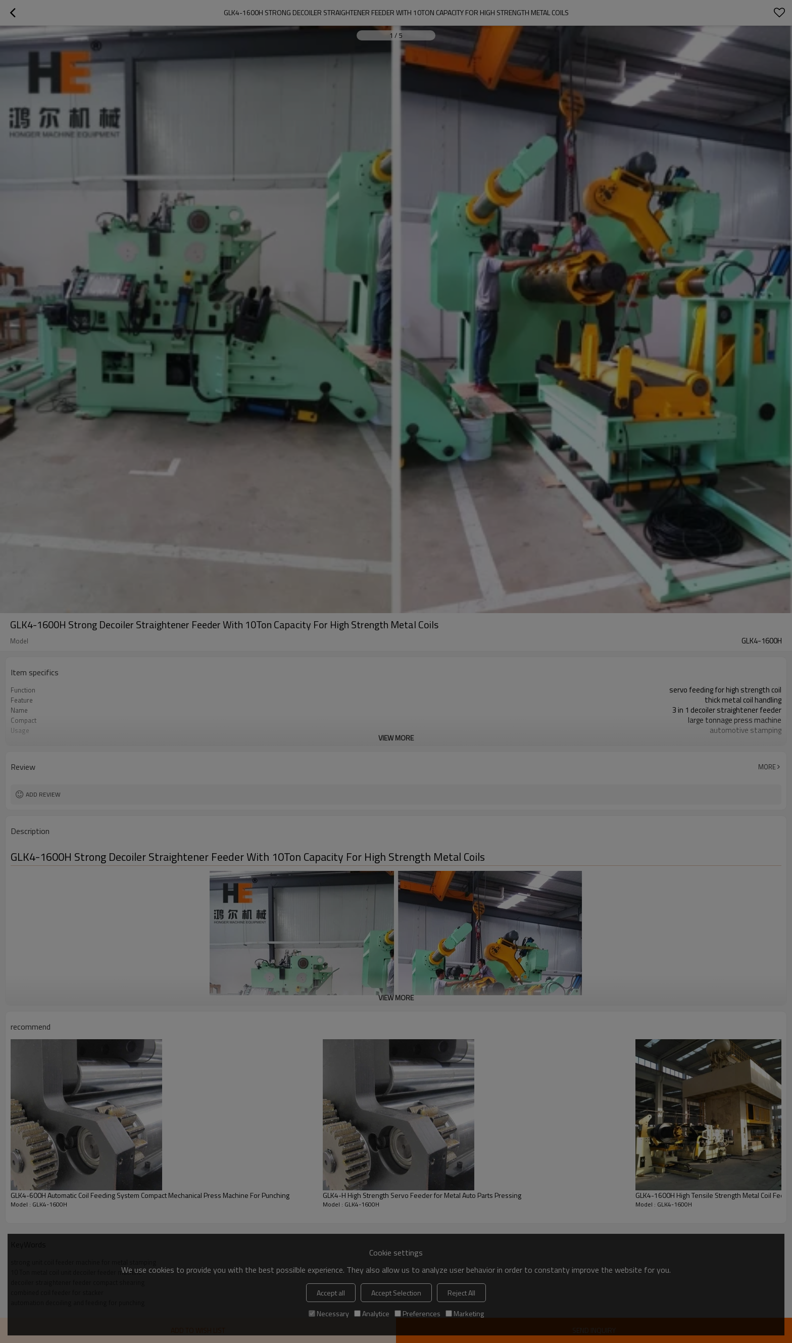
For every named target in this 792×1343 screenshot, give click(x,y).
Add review (43, 794)
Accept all (331, 1292)
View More (396, 737)
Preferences (417, 1313)
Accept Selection (396, 1292)
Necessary (329, 1313)
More (767, 767)
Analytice (371, 1313)
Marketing (464, 1313)
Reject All (461, 1292)
